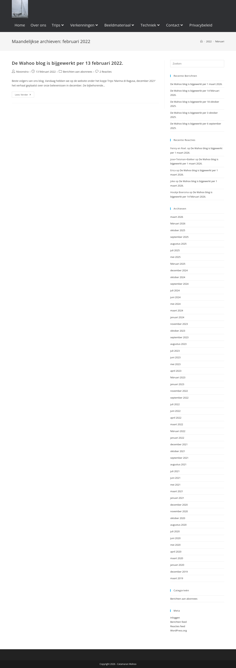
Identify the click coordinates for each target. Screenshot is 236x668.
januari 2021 (177, 498)
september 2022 (179, 397)
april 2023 (175, 370)
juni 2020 (175, 538)
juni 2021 (175, 477)
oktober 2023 (177, 330)
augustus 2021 (178, 464)
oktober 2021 (177, 451)
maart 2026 (176, 216)
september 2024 (179, 283)
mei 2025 (175, 257)
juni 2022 (175, 411)
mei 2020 (175, 544)
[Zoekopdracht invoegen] (197, 63)
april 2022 (175, 417)
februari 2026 (177, 223)
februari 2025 (177, 263)
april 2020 (175, 551)
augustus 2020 (178, 524)
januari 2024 (177, 317)
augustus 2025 (178, 243)
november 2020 (179, 511)
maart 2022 (176, 424)
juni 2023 (175, 357)
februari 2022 (177, 431)
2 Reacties (106, 71)
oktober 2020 (177, 518)
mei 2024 (175, 303)
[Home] (201, 41)
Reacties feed (177, 626)
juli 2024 (175, 290)
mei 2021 (175, 484)
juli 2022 (175, 404)
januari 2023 (177, 384)
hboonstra (22, 71)
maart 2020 (176, 558)
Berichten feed (178, 621)
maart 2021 (176, 491)
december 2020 (179, 504)
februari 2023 (177, 377)
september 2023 (179, 337)
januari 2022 (177, 437)
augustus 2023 (178, 344)
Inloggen (175, 617)
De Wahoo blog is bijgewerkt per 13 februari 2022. (67, 63)
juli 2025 (175, 250)
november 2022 (179, 390)
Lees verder (24, 95)
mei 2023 (175, 364)
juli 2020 (175, 531)
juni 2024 (175, 297)
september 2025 (179, 237)
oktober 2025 (177, 230)
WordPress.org (178, 630)
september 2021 (179, 457)
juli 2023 (175, 350)
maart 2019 (176, 578)
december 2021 (179, 444)
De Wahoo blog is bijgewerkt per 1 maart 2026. (196, 84)
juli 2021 (175, 471)
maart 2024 (176, 310)
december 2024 (179, 270)
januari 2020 (177, 564)
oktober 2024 (177, 277)
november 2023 (179, 324)
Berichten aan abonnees (77, 71)
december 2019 (179, 571)
